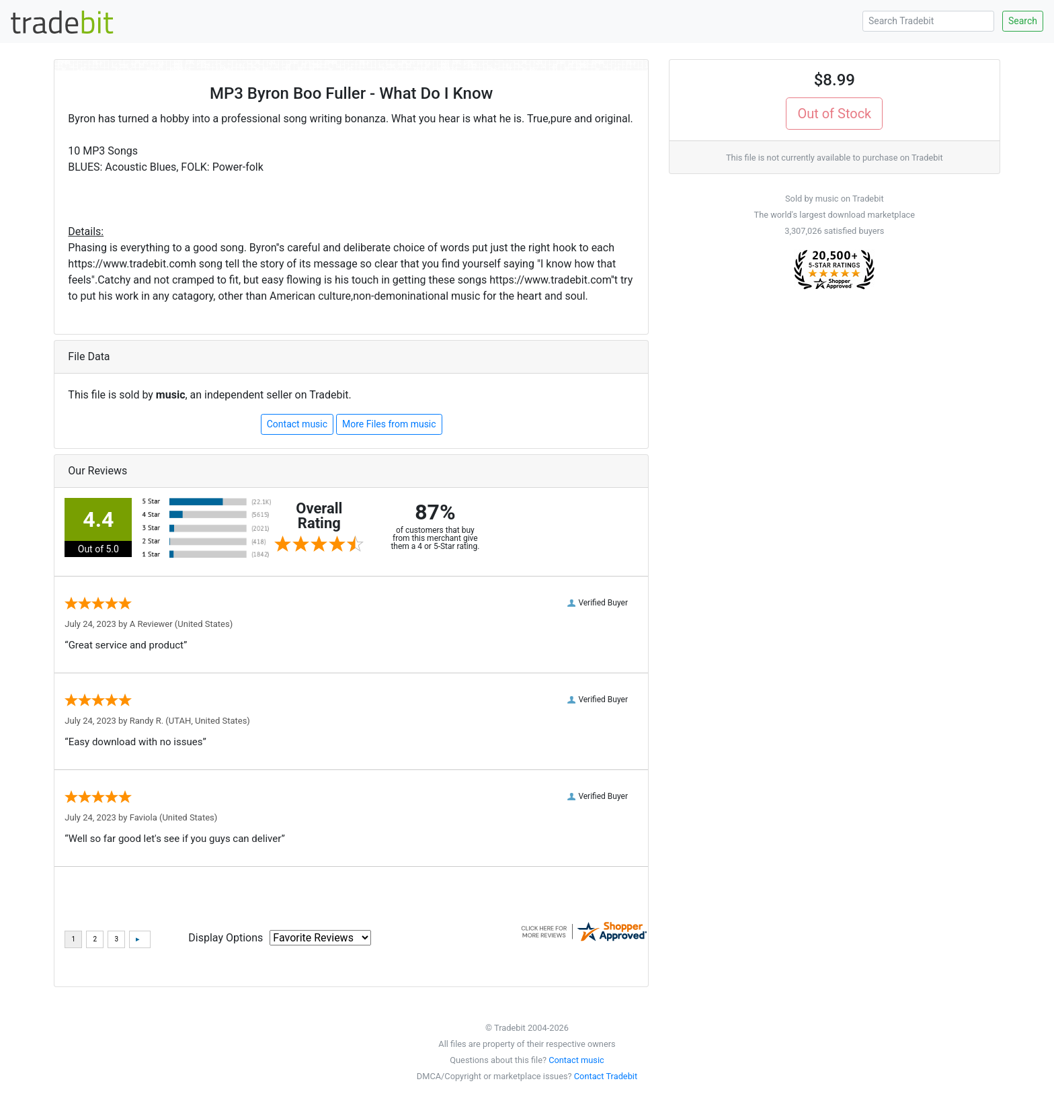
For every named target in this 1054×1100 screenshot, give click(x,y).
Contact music (297, 424)
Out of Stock (834, 113)
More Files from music (389, 424)
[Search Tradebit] (928, 21)
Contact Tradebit (605, 1076)
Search (1022, 20)
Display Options (225, 937)
